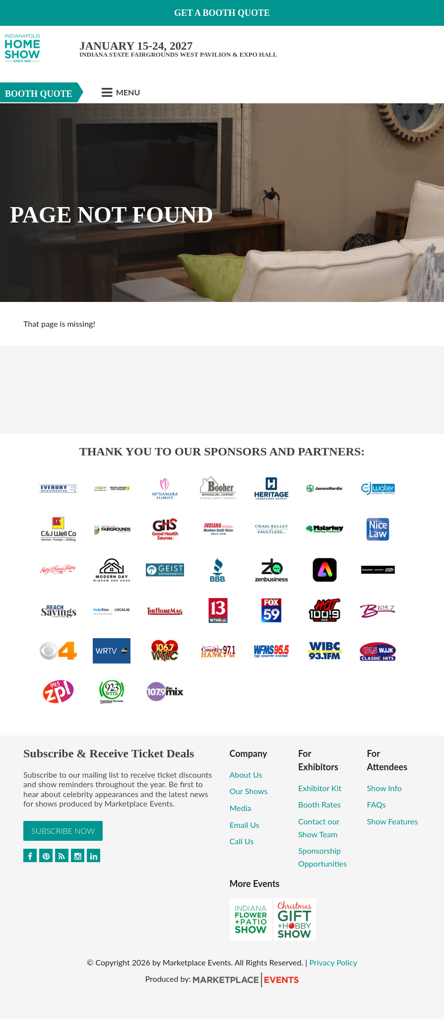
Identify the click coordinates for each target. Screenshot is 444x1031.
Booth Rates (319, 804)
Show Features (392, 821)
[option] (222, 202)
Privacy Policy (333, 962)
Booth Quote (38, 94)
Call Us (242, 841)
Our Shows (249, 791)
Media (241, 807)
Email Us (244, 824)
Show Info (384, 788)
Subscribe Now (63, 830)
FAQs (376, 804)
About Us (246, 774)
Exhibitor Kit (319, 788)
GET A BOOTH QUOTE (222, 13)
